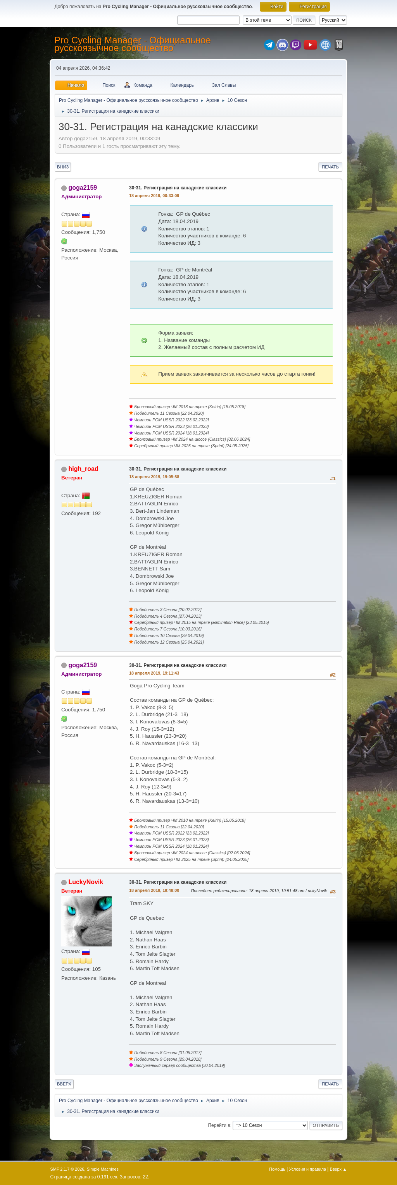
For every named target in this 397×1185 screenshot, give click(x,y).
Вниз (63, 167)
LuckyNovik (85, 882)
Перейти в (219, 1125)
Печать (330, 167)
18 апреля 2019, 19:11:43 (154, 673)
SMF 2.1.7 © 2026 (67, 1169)
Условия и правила (307, 1169)
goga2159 (82, 187)
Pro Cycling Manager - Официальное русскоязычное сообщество (132, 44)
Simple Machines (103, 1169)
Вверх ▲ (338, 1169)
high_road (83, 468)
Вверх (64, 1084)
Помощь (277, 1169)
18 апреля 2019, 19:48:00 (154, 890)
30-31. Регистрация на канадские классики (177, 188)
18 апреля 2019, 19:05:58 (154, 476)
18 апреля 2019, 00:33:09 (154, 195)
